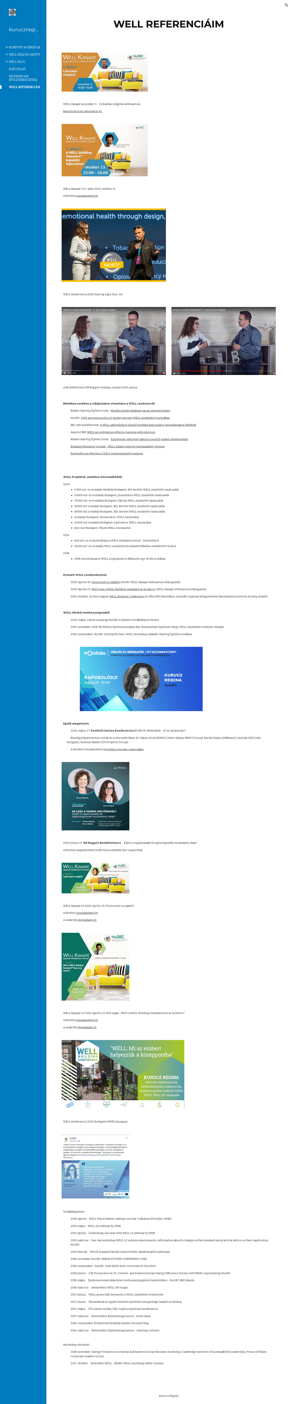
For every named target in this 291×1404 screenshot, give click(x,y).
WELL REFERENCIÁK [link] (24, 87)
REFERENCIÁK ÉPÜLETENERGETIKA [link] (23, 78)
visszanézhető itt (86, 196)
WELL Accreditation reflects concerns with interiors (121, 432)
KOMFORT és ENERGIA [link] (24, 47)
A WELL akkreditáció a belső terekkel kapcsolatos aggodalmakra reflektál (148, 425)
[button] (286, 5)
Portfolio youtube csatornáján (123, 749)
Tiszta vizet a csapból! (105, 582)
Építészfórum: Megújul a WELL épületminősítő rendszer (107, 453)
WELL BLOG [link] (17, 62)
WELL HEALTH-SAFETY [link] (24, 54)
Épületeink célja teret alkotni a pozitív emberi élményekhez (149, 439)
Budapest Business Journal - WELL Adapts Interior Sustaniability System (118, 446)
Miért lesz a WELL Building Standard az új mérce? (124, 589)
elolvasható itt (87, 920)
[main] (168, 24)
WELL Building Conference (126, 596)
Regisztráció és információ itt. (82, 111)
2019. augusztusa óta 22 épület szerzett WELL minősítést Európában (125, 418)
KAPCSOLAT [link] (17, 69)
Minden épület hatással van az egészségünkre (140, 410)
